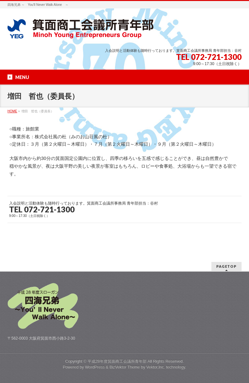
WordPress (95, 367)
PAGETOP (226, 266)
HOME (12, 111)
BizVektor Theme (125, 367)
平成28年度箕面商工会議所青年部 (117, 361)
